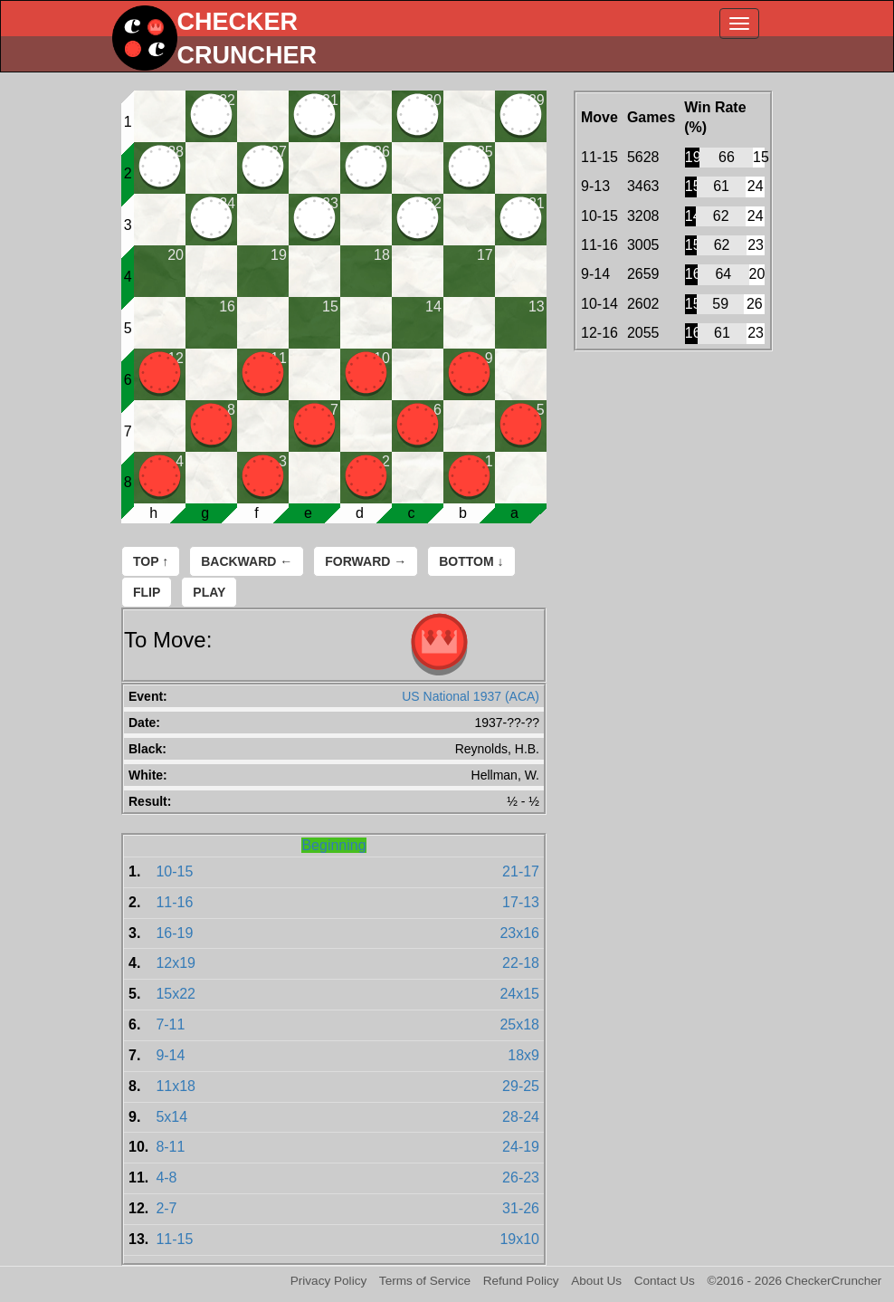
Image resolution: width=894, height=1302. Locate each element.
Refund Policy (521, 1281)
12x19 (175, 963)
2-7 (166, 1208)
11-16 (174, 902)
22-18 (520, 963)
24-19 (520, 1146)
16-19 (174, 933)
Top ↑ (150, 561)
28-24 (520, 1117)
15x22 (175, 993)
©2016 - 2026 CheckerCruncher (795, 1281)
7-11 (170, 1024)
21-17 (520, 871)
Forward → (365, 561)
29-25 (520, 1086)
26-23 (520, 1177)
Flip (146, 592)
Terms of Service (425, 1281)
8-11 (170, 1146)
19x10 (519, 1239)
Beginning (333, 845)
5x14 (171, 1117)
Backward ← (246, 561)
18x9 (523, 1055)
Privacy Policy (328, 1281)
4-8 (166, 1177)
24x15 (519, 993)
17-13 (520, 902)
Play (209, 592)
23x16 (519, 933)
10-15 (174, 871)
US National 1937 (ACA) (470, 696)
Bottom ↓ (471, 561)
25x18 (519, 1024)
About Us (596, 1281)
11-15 (174, 1239)
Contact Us (664, 1281)
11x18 (175, 1086)
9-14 (170, 1055)
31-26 (520, 1208)
